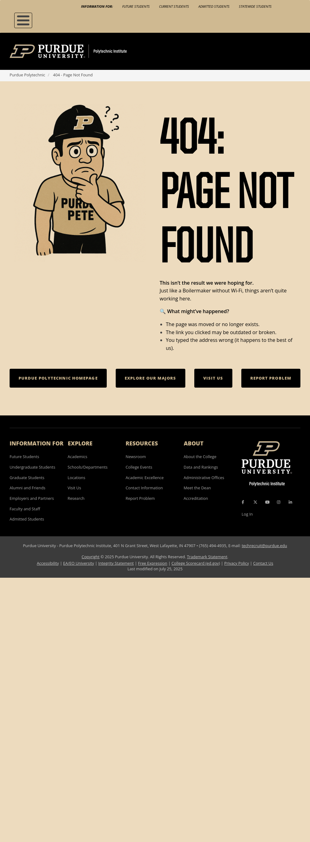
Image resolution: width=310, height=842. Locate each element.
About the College (200, 456)
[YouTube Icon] (267, 502)
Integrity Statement (116, 563)
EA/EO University (78, 563)
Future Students (136, 6)
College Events (139, 467)
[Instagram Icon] (278, 502)
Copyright (91, 556)
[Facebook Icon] (243, 502)
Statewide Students (255, 6)
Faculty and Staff (25, 509)
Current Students (174, 6)
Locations (76, 477)
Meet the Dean (197, 488)
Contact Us (263, 563)
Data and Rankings (201, 467)
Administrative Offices (204, 477)
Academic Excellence (145, 477)
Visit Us (74, 488)
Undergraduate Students (32, 467)
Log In (247, 514)
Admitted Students (214, 6)
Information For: (97, 6)
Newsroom (136, 456)
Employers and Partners (32, 498)
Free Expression (152, 563)
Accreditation (196, 498)
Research (76, 498)
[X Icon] (255, 502)
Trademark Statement (207, 556)
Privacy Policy (236, 563)
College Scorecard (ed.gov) (195, 563)
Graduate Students (27, 477)
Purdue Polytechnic (27, 75)
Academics (78, 456)
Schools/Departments (88, 467)
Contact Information (144, 488)
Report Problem (140, 498)
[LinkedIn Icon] (290, 502)
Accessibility (48, 563)
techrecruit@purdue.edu (264, 545)
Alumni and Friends (27, 488)
